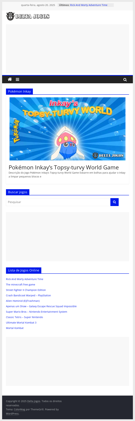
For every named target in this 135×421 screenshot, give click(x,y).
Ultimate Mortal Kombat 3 (21, 322)
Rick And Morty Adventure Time (88, 5)
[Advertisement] (67, 48)
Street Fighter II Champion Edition (26, 290)
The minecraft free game (20, 284)
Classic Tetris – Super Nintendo (24, 317)
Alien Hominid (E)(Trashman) (23, 300)
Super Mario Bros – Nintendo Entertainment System (36, 311)
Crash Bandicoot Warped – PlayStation (28, 295)
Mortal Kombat (15, 328)
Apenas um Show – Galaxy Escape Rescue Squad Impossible (41, 306)
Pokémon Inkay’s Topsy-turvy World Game (64, 167)
